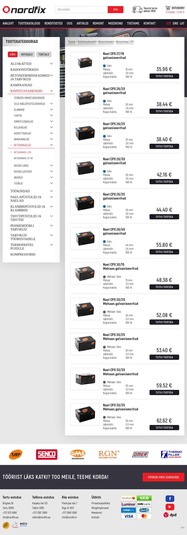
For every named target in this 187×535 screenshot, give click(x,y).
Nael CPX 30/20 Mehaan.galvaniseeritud (120, 301)
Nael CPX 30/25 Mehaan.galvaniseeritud (120, 337)
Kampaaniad (21, 85)
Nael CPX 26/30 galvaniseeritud (114, 161)
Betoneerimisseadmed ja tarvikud (29, 77)
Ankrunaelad (21, 139)
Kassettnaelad (22, 133)
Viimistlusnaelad (23, 121)
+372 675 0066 (10, 512)
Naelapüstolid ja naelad (25, 198)
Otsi (115, 9)
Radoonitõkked (24, 69)
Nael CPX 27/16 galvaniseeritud (114, 55)
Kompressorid (22, 254)
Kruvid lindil (21, 166)
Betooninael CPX (22, 152)
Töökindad (20, 191)
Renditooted (53, 23)
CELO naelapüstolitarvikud (29, 104)
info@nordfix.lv (69, 517)
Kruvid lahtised (23, 171)
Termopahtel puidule (22, 246)
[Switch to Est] (168, 23)
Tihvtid (18, 115)
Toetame (133, 23)
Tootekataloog (29, 23)
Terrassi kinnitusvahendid (29, 98)
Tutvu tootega (164, 76)
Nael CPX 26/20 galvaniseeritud (114, 91)
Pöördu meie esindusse (163, 477)
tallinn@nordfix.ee (41, 517)
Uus (69, 23)
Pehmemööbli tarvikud (22, 227)
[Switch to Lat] (182, 23)
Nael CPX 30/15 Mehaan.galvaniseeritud (120, 266)
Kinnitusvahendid (26, 91)
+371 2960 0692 (69, 512)
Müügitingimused (100, 508)
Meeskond (115, 23)
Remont (98, 23)
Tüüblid (18, 183)
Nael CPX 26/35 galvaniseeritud (114, 196)
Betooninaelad (22, 145)
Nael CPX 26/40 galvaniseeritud (114, 231)
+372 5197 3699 (39, 512)
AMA (182, 527)
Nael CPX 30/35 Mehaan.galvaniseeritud (120, 407)
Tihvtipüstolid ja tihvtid (25, 218)
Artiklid (82, 23)
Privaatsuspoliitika (100, 503)
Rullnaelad (20, 127)
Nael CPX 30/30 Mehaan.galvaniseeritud (120, 372)
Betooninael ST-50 (23, 158)
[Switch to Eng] (175, 23)
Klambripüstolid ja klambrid (27, 208)
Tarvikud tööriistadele (22, 237)
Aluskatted (20, 64)
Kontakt (150, 23)
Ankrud (18, 177)
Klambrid (19, 110)
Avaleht (8, 23)
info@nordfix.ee (10, 517)
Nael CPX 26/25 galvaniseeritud (114, 126)
